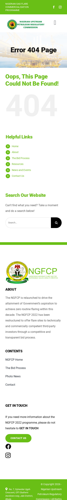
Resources (17, 164)
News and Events (21, 170)
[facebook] (53, 7)
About (15, 152)
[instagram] (60, 7)
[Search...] (28, 222)
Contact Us (18, 175)
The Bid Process (20, 158)
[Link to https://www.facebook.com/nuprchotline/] (6, 446)
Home (15, 146)
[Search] (56, 222)
